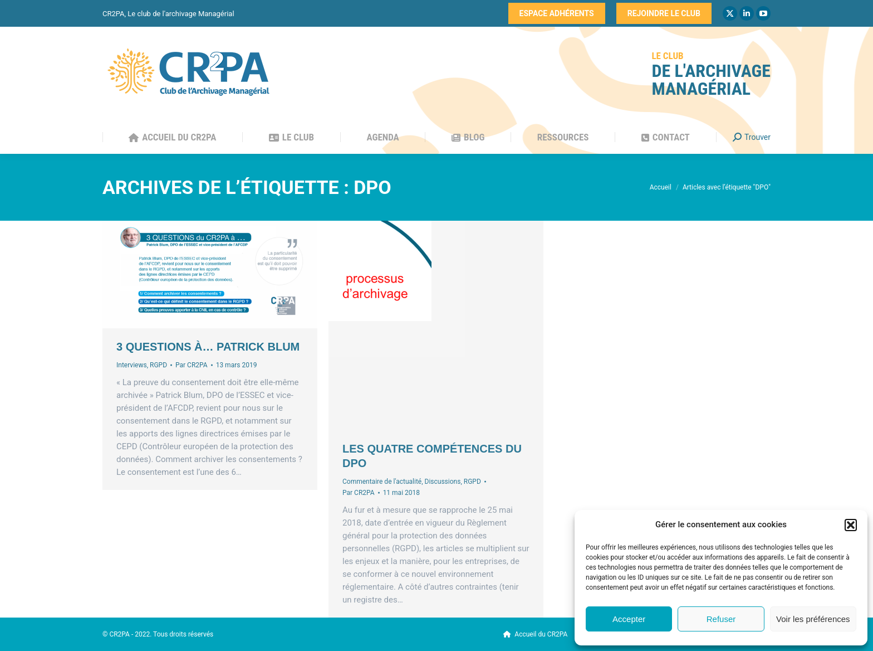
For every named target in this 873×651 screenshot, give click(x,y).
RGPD (158, 365)
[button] (850, 525)
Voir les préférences (813, 619)
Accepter (628, 619)
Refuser (721, 619)
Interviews (131, 365)
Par (191, 365)
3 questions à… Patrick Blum (208, 347)
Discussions (443, 481)
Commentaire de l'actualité (381, 481)
